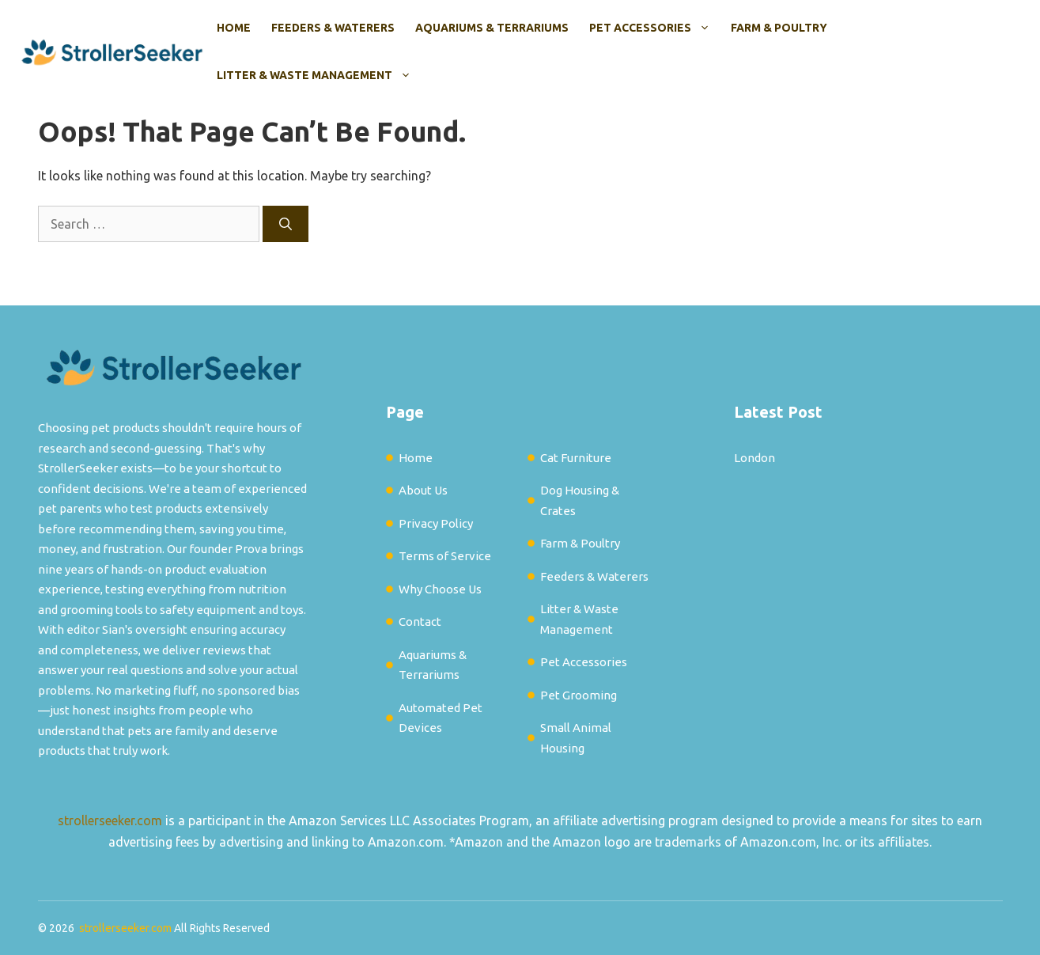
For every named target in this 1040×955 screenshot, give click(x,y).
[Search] (285, 224)
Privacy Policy (436, 523)
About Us (423, 490)
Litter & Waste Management (319, 75)
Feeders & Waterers (333, 27)
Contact (420, 621)
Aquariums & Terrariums (492, 27)
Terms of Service (445, 556)
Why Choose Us (440, 589)
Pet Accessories (654, 27)
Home (234, 27)
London (754, 457)
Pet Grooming (578, 695)
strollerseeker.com (110, 820)
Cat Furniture (575, 457)
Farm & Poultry (779, 27)
